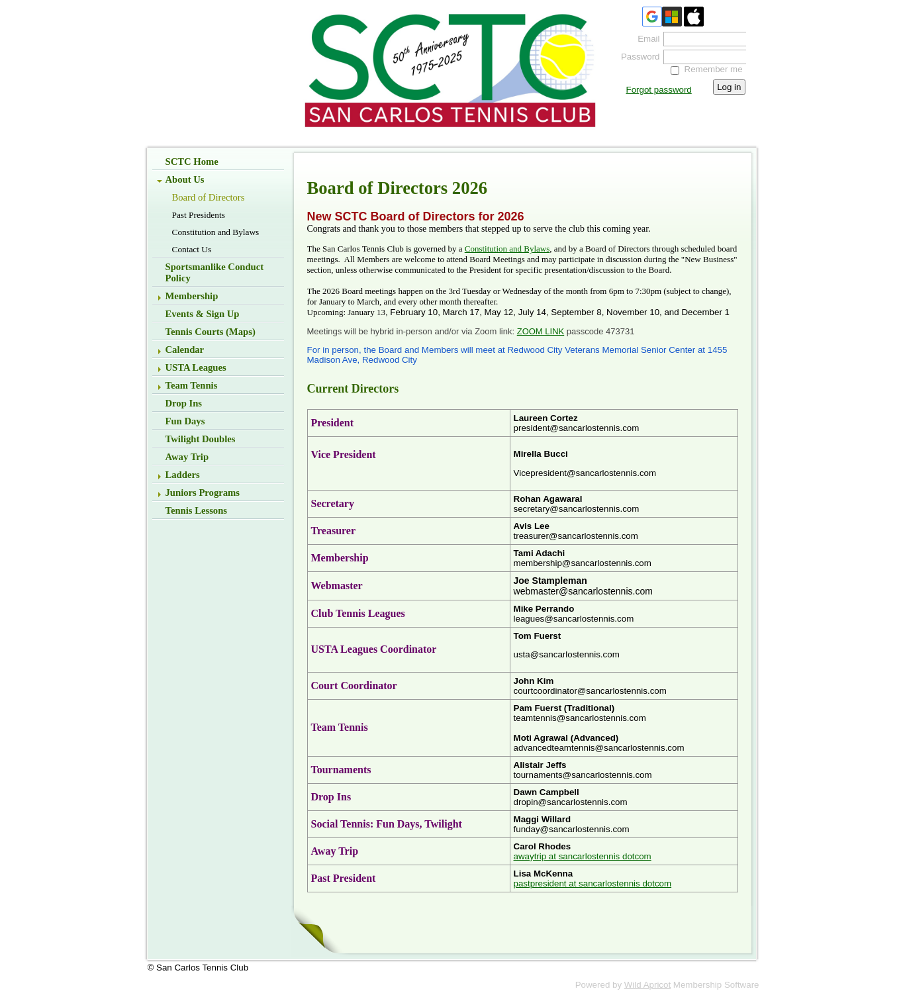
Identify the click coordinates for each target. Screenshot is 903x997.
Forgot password (659, 90)
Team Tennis (192, 385)
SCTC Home (192, 161)
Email (645, 39)
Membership (192, 296)
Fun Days (185, 421)
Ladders (183, 474)
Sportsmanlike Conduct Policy (215, 272)
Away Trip (187, 456)
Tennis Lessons (197, 510)
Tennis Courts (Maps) (211, 331)
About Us (185, 179)
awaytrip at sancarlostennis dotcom (582, 856)
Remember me (714, 69)
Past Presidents (198, 215)
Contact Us (192, 249)
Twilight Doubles (201, 439)
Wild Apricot (647, 985)
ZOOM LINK (541, 331)
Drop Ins (184, 403)
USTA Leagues (196, 367)
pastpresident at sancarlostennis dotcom (593, 883)
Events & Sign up (203, 314)
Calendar (185, 349)
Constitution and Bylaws (216, 232)
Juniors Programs (203, 492)
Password (637, 57)
